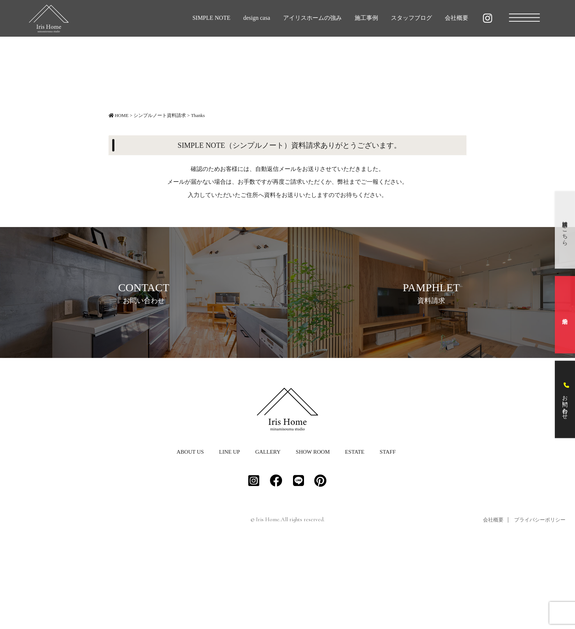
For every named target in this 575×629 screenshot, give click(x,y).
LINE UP (229, 533)
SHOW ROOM (313, 533)
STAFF (388, 533)
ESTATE (355, 533)
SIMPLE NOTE (212, 18)
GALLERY (268, 533)
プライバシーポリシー (539, 601)
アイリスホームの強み (312, 18)
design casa (256, 18)
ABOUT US (190, 533)
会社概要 (456, 18)
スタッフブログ (411, 18)
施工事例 (366, 18)
